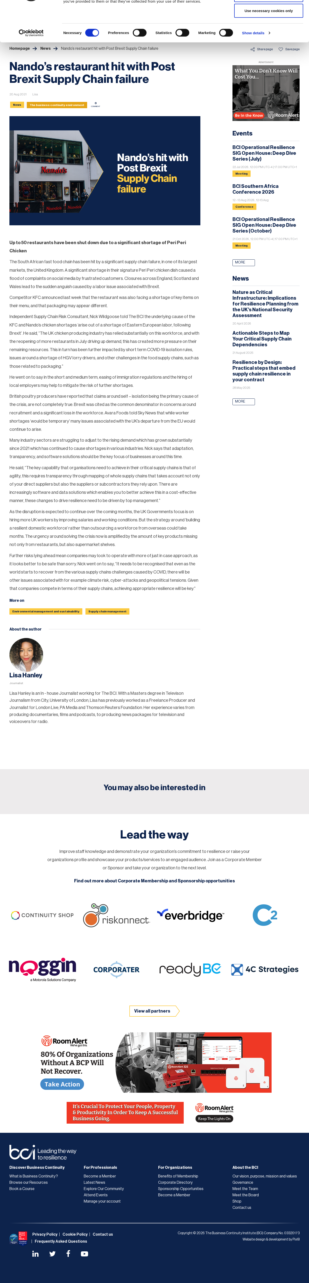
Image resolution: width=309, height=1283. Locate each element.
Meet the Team (245, 1189)
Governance (242, 1182)
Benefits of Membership (178, 1176)
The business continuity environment (57, 105)
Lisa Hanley (25, 675)
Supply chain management (107, 611)
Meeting (241, 173)
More (240, 262)
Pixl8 (296, 1239)
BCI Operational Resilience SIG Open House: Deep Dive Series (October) (264, 225)
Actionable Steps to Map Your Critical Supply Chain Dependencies (262, 339)
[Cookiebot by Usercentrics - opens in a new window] (31, 66)
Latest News (94, 1182)
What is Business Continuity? (33, 1176)
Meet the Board (245, 1195)
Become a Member (100, 1176)
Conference (244, 206)
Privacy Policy (44, 1234)
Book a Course (22, 1189)
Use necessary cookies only (269, 44)
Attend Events (96, 1195)
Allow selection (268, 29)
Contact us (241, 1208)
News (17, 104)
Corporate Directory (175, 1182)
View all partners (152, 1011)
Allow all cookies (268, 13)
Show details (253, 66)
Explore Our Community (104, 1189)
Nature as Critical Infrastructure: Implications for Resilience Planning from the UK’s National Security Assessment (265, 304)
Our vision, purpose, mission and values (264, 1176)
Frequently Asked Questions (61, 1241)
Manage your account (102, 1201)
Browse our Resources (28, 1182)
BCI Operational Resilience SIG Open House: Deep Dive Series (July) (264, 153)
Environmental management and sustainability (45, 611)
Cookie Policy (75, 1234)
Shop (236, 1201)
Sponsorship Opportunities (181, 1189)
